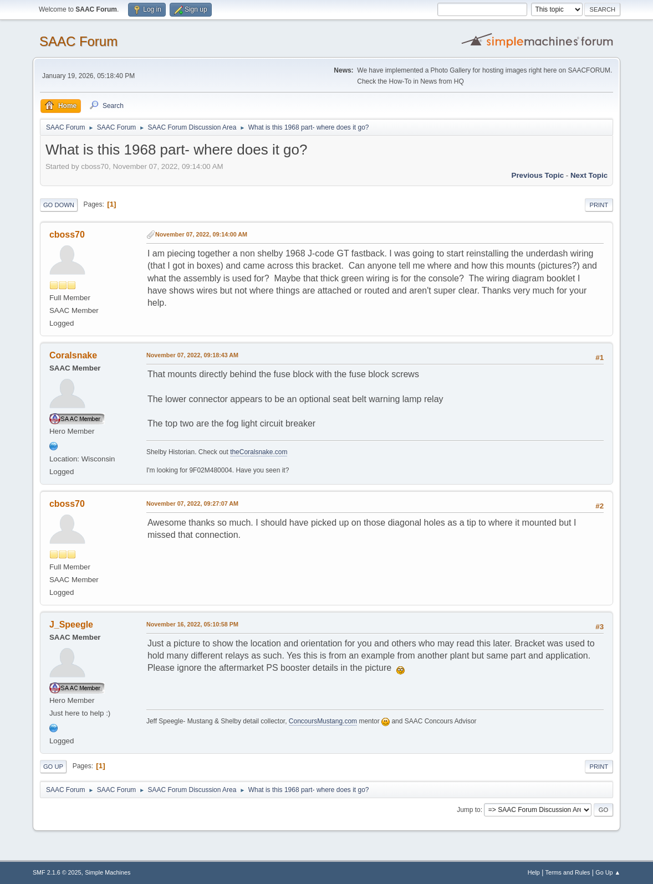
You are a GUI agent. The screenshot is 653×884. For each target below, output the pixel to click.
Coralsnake (73, 355)
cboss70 (67, 234)
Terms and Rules (567, 872)
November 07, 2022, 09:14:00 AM (201, 234)
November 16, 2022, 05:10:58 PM (192, 624)
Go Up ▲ (607, 872)
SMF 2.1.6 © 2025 (57, 872)
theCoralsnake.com (258, 452)
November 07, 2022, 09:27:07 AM (192, 503)
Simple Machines (107, 872)
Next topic (589, 175)
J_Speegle (71, 624)
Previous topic (538, 175)
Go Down (58, 205)
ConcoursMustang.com (323, 721)
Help (534, 872)
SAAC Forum (78, 41)
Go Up (53, 766)
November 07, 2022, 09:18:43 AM (192, 355)
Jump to (469, 810)
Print (599, 205)
